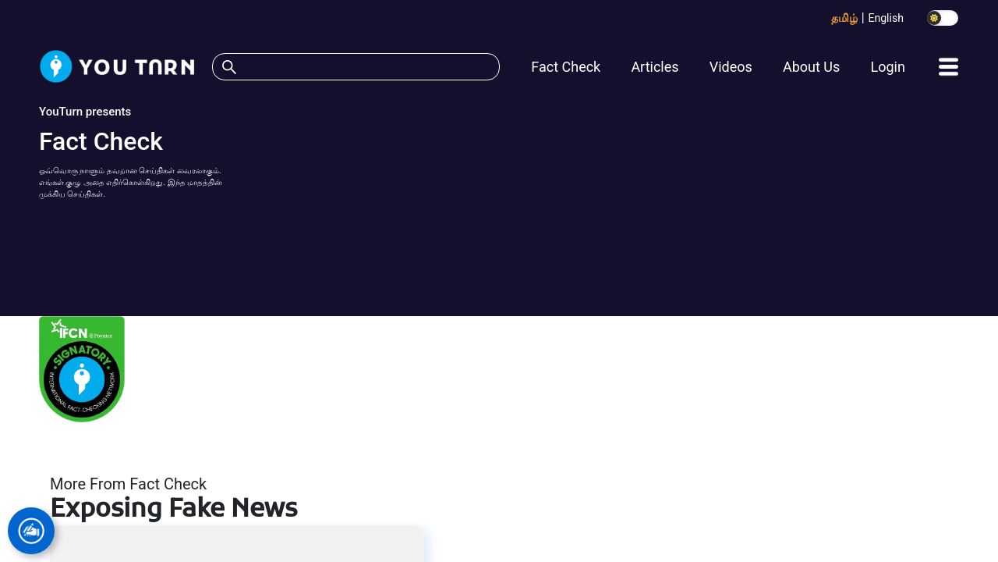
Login (887, 67)
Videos (731, 67)
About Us (811, 67)
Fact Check (565, 67)
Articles (654, 67)
